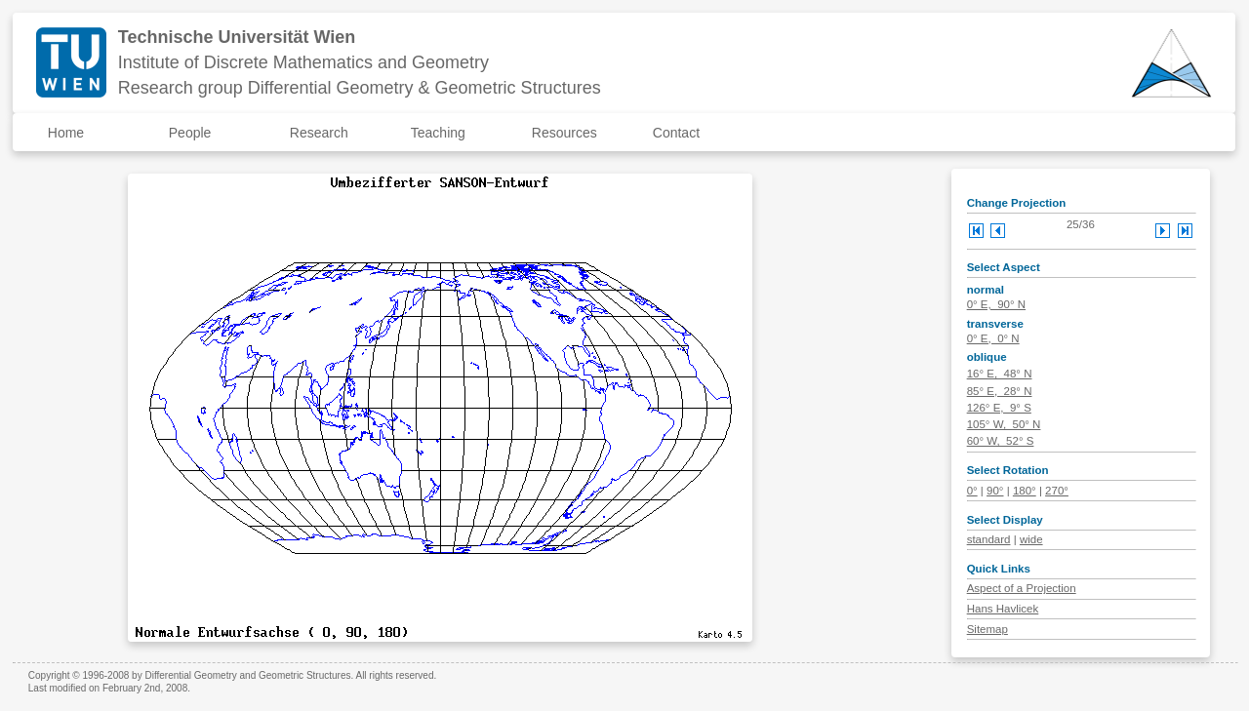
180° (1024, 490)
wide (1031, 539)
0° (972, 490)
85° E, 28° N (999, 391)
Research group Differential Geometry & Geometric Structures (359, 88)
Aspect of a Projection (1021, 588)
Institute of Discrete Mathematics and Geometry (303, 62)
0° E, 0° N (993, 338)
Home (66, 132)
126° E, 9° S (999, 408)
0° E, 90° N (996, 304)
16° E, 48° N (999, 373)
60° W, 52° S (1000, 441)
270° (1056, 490)
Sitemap (987, 629)
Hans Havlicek (1003, 608)
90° (995, 490)
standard (989, 539)
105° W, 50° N (1004, 424)
